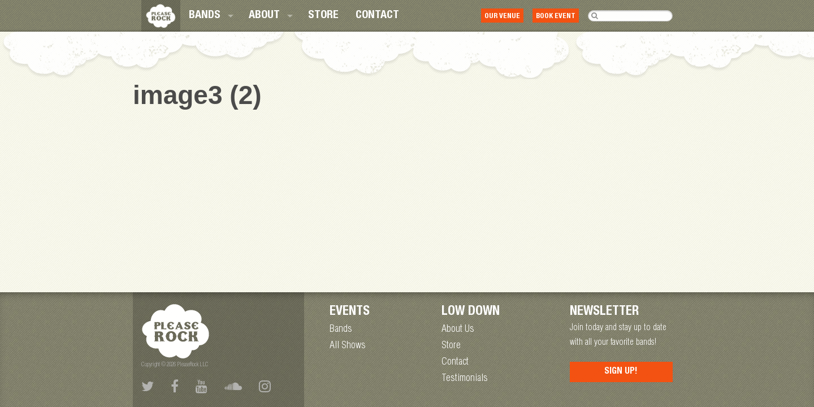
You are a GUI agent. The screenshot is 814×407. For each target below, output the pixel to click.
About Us (457, 329)
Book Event (555, 16)
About (264, 15)
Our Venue (502, 16)
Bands (204, 15)
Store (323, 15)
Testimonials (464, 379)
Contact (377, 15)
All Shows (348, 346)
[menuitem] (210, 16)
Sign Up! (621, 371)
